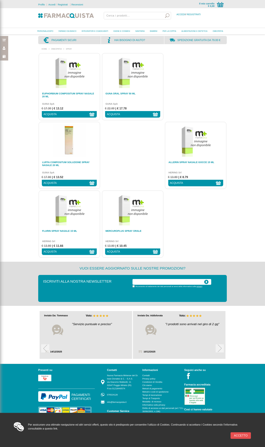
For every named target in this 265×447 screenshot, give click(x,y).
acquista (49, 114)
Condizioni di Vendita (152, 313)
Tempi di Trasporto (151, 329)
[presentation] (157, 225)
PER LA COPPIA (169, 31)
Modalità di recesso (151, 333)
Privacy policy (148, 310)
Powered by (212, 363)
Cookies (146, 346)
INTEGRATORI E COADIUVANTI (95, 31)
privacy (199, 218)
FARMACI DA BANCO (67, 31)
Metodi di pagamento (152, 320)
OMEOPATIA (218, 31)
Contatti (110, 348)
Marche (110, 351)
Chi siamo (147, 316)
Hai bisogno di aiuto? (129, 40)
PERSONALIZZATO (45, 31)
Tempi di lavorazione (152, 326)
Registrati (63, 4)
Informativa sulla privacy (153, 336)
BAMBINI (153, 31)
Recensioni (77, 4)
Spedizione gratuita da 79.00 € (199, 40)
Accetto (241, 435)
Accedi (51, 4)
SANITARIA (140, 31)
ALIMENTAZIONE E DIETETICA (194, 31)
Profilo (41, 4)
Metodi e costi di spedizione (155, 323)
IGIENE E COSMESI (121, 31)
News (145, 349)
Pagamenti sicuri (63, 40)
